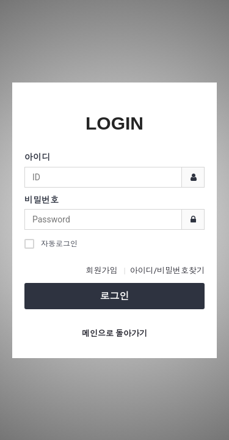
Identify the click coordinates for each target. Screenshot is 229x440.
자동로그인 (51, 243)
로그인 (114, 296)
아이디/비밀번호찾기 (167, 270)
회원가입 (101, 270)
